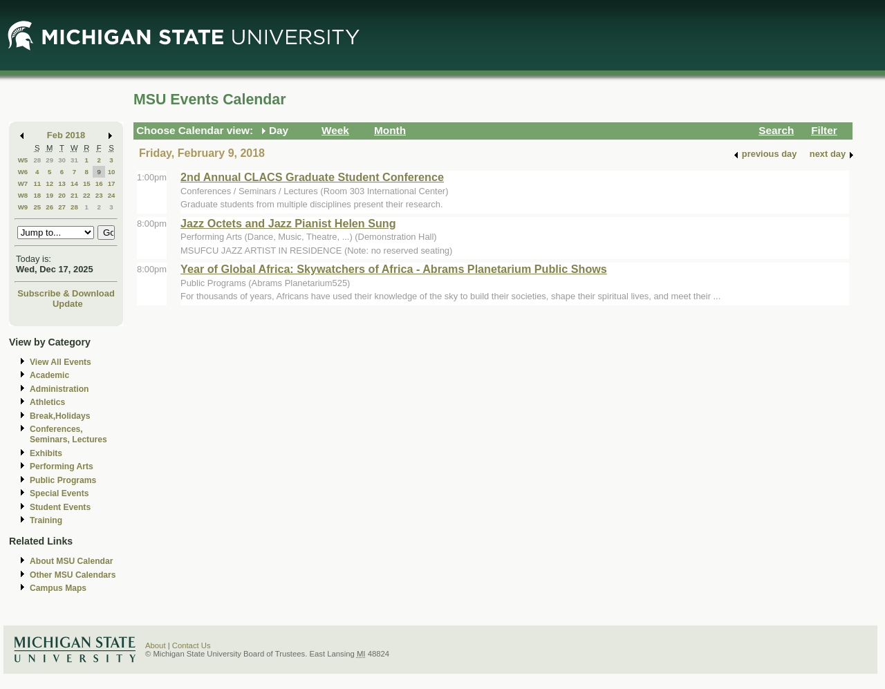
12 (49, 183)
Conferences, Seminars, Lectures (68, 434)
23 (99, 195)
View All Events (60, 362)
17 (111, 183)
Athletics (47, 402)
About (155, 645)
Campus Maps (58, 588)
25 (37, 207)
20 (62, 195)
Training (46, 520)
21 (74, 195)
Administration (59, 389)
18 (37, 195)
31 (74, 160)
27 (62, 207)
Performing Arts (61, 466)
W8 (23, 195)
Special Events (59, 493)
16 (99, 183)
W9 (23, 207)
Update (68, 304)
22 (87, 195)
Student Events (60, 507)
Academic (49, 375)
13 (62, 183)
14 (74, 183)
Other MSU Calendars (73, 575)
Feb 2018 (66, 135)
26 (49, 207)
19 (49, 195)
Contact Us (191, 645)
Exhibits (46, 453)
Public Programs (63, 480)
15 (87, 183)
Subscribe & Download (66, 293)
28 (37, 160)
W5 (23, 160)
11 (37, 183)
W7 (23, 183)
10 (111, 172)
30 (62, 160)
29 (49, 160)
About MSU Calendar (71, 561)
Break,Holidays (60, 416)
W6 (23, 172)
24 (111, 195)
